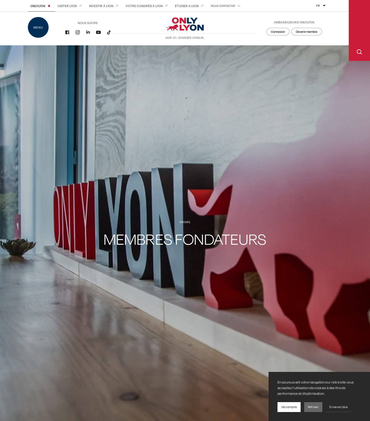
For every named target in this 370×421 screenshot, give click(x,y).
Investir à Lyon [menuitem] (105, 6)
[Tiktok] (109, 31)
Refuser (313, 406)
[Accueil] (185, 28)
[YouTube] (98, 31)
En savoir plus (338, 406)
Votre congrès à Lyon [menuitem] (148, 6)
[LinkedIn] (88, 31)
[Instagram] (77, 31)
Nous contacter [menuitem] (227, 6)
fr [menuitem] (318, 6)
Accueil (185, 222)
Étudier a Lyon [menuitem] (190, 6)
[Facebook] (67, 31)
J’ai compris (289, 406)
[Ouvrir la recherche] (359, 30)
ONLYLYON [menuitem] (41, 6)
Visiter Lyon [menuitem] (71, 6)
